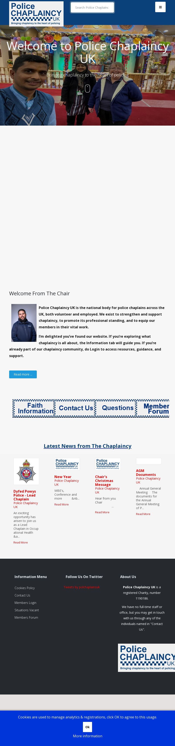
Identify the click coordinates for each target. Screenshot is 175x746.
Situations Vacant (27, 610)
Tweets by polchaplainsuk (82, 587)
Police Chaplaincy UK (25, 505)
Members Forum (26, 617)
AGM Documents (146, 472)
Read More (20, 542)
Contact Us (22, 595)
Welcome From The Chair (39, 293)
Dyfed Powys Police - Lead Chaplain (24, 495)
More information (87, 736)
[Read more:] (23, 374)
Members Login (25, 603)
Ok (87, 727)
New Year (62, 476)
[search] (92, 7)
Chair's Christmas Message (104, 480)
